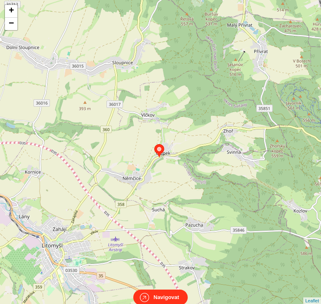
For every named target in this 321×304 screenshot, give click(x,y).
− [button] (11, 24)
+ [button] (11, 11)
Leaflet (312, 293)
